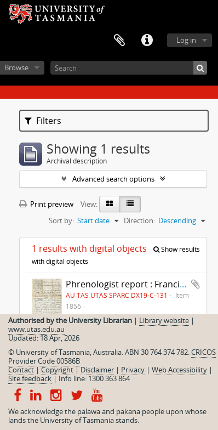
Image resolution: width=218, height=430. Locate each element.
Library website (164, 320)
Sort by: (61, 220)
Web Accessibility (179, 370)
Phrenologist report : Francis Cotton (140, 284)
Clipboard (119, 40)
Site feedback (29, 378)
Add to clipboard (195, 284)
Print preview (46, 204)
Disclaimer (97, 370)
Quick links (146, 40)
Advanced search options (113, 179)
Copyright (57, 370)
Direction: (139, 220)
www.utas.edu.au (36, 329)
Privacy (133, 370)
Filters (43, 121)
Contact (21, 370)
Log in (186, 40)
